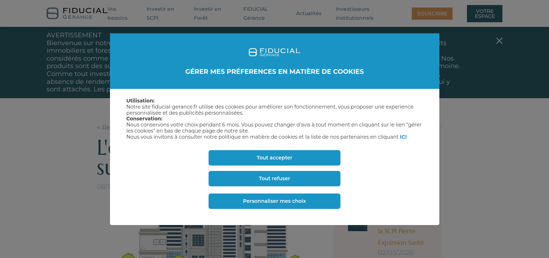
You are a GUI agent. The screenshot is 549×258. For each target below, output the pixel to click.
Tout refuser (274, 178)
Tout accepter (274, 157)
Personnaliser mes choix (274, 201)
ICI (403, 137)
